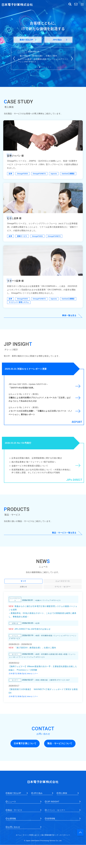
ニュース (12, 802)
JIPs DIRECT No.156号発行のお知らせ (32, 629)
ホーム (18, 835)
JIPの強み (38, 793)
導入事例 (63, 793)
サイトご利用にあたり (31, 835)
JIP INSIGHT (53, 802)
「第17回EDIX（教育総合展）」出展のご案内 (37, 56)
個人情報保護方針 (48, 835)
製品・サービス (15, 810)
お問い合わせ (14, 827)
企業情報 (12, 819)
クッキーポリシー (63, 835)
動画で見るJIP (14, 793)
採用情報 (51, 819)
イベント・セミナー (56, 810)
